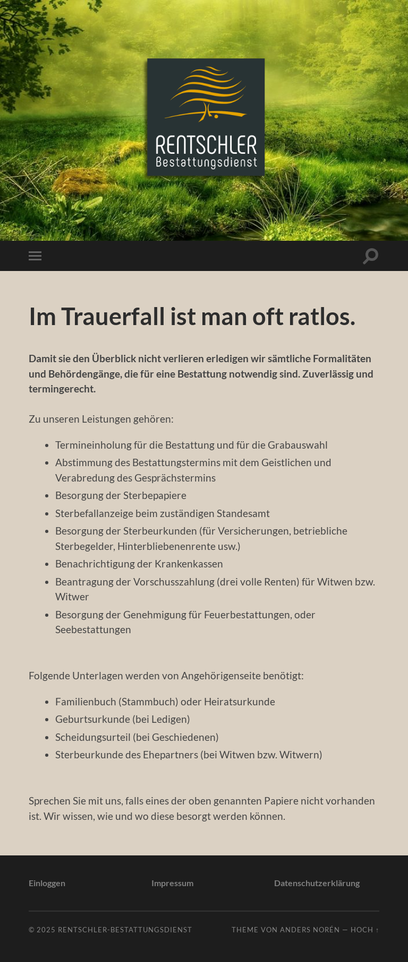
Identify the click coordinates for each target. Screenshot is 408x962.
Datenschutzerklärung (317, 883)
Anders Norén (310, 929)
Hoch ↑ (365, 929)
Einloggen (47, 883)
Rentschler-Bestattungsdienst (125, 929)
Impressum (172, 883)
